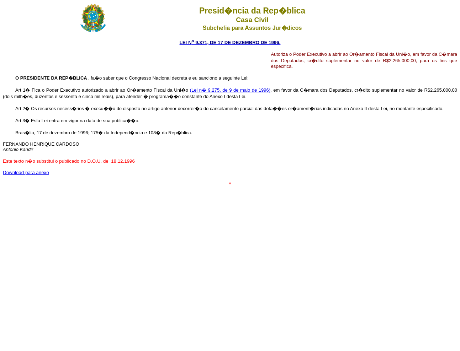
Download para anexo (26, 172)
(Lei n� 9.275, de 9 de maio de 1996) (230, 90)
